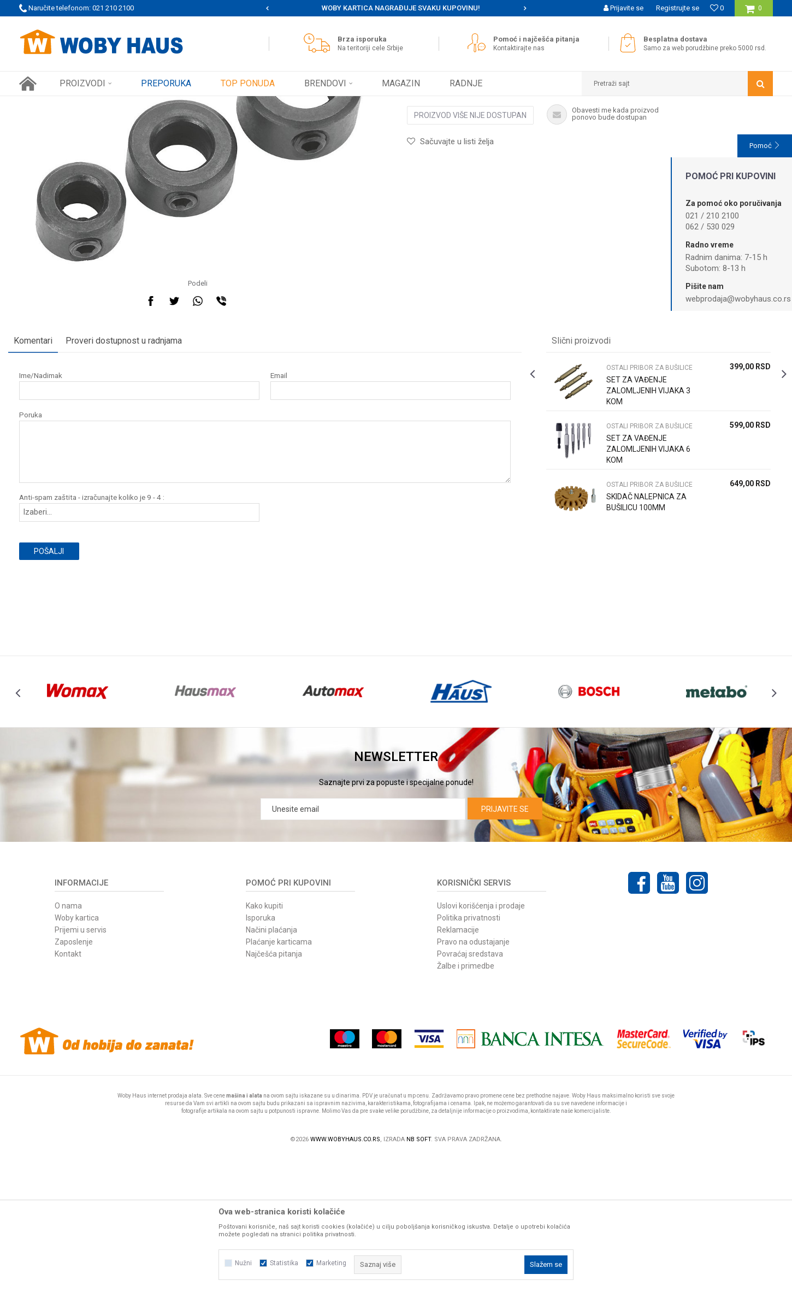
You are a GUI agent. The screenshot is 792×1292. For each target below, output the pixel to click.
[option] (396, 8)
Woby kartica (77, 1053)
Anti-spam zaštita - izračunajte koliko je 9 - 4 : (102, 613)
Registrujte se (677, 8)
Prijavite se (505, 944)
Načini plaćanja (271, 1065)
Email (282, 491)
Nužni (243, 1263)
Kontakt (68, 1089)
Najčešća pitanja (274, 1089)
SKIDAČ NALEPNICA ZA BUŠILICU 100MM (642, 618)
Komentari (44, 456)
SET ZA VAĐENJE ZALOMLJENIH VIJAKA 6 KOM (644, 565)
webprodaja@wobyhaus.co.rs (738, 299)
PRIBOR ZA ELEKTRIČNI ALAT (162, 104)
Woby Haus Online (46, 104)
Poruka (41, 531)
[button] (677, 84)
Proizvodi (96, 104)
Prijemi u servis (81, 1065)
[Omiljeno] (717, 8)
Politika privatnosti (468, 1053)
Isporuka (260, 1053)
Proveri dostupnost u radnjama (134, 456)
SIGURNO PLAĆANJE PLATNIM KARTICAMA (395, 8)
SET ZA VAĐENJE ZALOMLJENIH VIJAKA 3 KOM (644, 506)
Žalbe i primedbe (465, 1101)
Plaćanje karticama (279, 1077)
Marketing (331, 1263)
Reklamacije (458, 1065)
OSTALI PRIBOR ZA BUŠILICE (257, 104)
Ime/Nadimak (51, 491)
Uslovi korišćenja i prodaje (481, 1041)
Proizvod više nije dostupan (470, 231)
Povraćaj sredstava (470, 1089)
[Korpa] (753, 12)
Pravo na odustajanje (473, 1077)
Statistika (284, 1263)
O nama (68, 1041)
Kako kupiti (264, 1041)
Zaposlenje (74, 1077)
